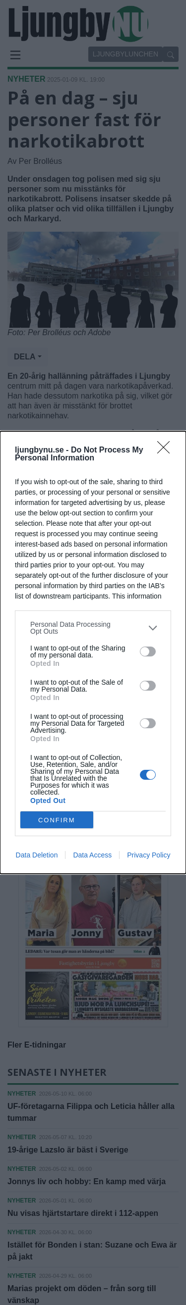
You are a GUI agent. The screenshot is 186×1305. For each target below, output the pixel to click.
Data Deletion (37, 855)
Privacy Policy (148, 855)
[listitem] (93, 628)
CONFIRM (56, 820)
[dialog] (93, 652)
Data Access (92, 855)
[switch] (148, 651)
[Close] (166, 450)
